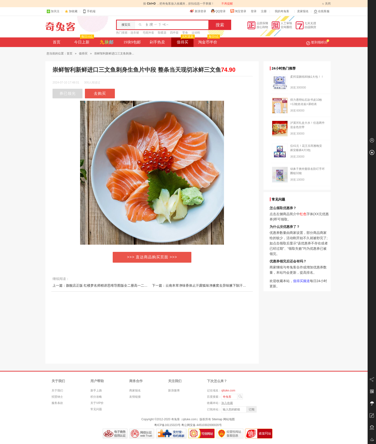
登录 (254, 11)
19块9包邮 (132, 42)
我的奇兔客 (282, 11)
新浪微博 (174, 390)
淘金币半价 (208, 40)
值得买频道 (301, 281)
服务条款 (57, 403)
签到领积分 (317, 42)
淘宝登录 (238, 11)
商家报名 (135, 390)
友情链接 (135, 396)
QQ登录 (218, 11)
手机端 (88, 11)
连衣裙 (134, 32)
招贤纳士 (57, 396)
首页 (56, 42)
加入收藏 (227, 403)
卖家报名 (303, 11)
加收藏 (73, 11)
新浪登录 (198, 11)
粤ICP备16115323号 (167, 425)
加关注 (53, 11)
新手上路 (96, 390)
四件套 (174, 32)
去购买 (100, 93)
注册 (264, 11)
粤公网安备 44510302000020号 (201, 425)
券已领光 (67, 93)
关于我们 (57, 390)
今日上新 (83, 40)
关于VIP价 (97, 403)
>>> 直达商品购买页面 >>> (152, 257)
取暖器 (162, 32)
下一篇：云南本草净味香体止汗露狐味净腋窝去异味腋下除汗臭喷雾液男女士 (209, 285)
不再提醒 (227, 3)
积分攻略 (96, 396)
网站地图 (229, 419)
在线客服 (321, 11)
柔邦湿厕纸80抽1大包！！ (307, 76)
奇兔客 (60, 26)
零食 (185, 32)
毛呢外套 (148, 32)
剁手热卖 (157, 42)
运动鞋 (196, 32)
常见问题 (96, 409)
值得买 (185, 40)
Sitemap (217, 419)
